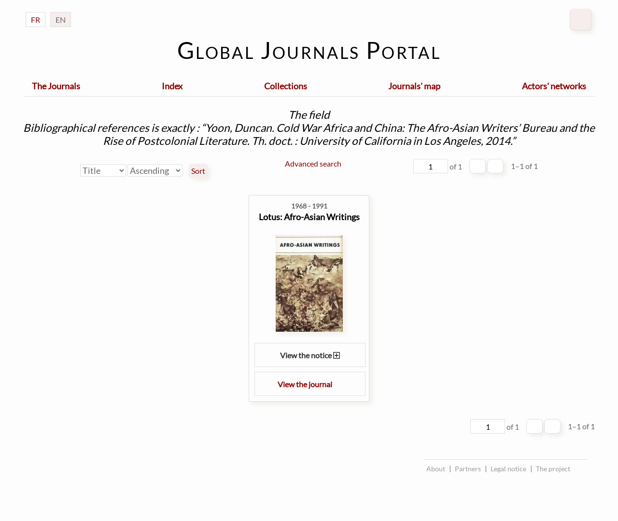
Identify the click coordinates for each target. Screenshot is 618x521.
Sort (198, 171)
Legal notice (508, 469)
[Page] (430, 166)
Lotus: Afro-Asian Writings (309, 216)
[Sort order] (155, 170)
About (435, 469)
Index (172, 86)
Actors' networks (554, 86)
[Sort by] (103, 170)
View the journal (310, 384)
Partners (468, 469)
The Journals (56, 86)
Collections (285, 86)
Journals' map (414, 86)
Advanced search (313, 163)
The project (553, 469)
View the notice (310, 355)
